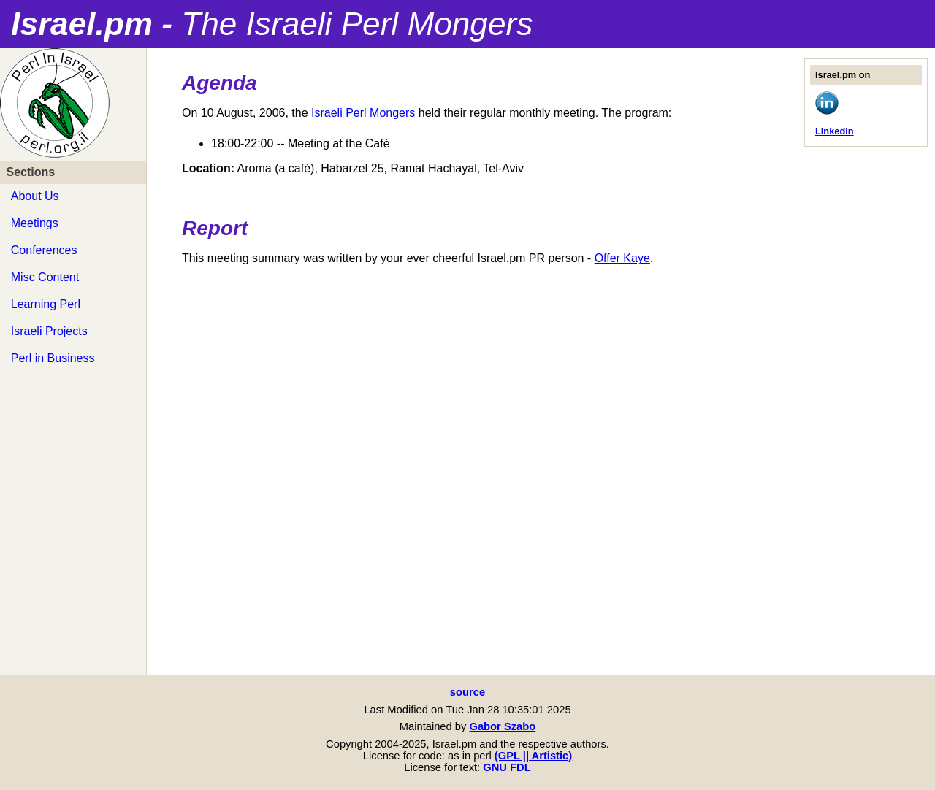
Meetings (34, 223)
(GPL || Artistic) (533, 756)
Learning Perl (45, 304)
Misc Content (45, 277)
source (467, 692)
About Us (35, 196)
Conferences (44, 250)
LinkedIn (834, 131)
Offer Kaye (622, 258)
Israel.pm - (272, 24)
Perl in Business (53, 358)
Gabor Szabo (502, 726)
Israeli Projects (49, 331)
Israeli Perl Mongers (363, 113)
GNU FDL (506, 767)
